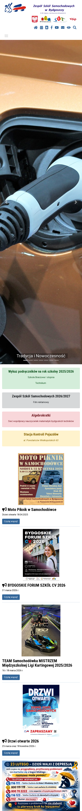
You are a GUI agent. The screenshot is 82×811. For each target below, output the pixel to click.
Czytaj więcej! (11, 521)
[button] (6, 202)
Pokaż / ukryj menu (6, 35)
